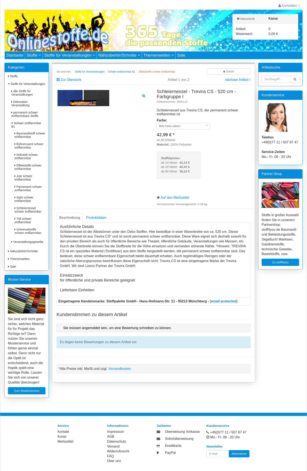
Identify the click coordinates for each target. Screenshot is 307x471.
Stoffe (34, 55)
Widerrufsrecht (118, 451)
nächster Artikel (237, 80)
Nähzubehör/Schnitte (119, 55)
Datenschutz (116, 441)
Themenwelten (158, 55)
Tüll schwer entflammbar (22, 220)
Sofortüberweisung (179, 438)
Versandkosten (119, 368)
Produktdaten (96, 217)
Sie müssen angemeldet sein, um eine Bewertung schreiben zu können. (117, 328)
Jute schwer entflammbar (23, 177)
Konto (62, 436)
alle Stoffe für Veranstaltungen (22, 92)
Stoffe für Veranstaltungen (69, 55)
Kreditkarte (173, 446)
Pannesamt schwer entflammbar (28, 188)
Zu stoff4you (280, 262)
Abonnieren (239, 453)
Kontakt (63, 431)
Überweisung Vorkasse (182, 431)
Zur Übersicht (71, 80)
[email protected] (223, 301)
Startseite (14, 55)
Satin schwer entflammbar (23, 199)
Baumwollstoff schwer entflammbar (29, 135)
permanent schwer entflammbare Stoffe (24, 114)
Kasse (273, 18)
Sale (181, 55)
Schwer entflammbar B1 (26, 124)
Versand (113, 446)
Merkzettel (65, 441)
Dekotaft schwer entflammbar (26, 156)
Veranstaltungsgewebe (27, 242)
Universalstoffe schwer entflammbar (27, 231)
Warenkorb (246, 18)
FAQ (110, 456)
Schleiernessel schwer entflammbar (27, 209)
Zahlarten (164, 425)
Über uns (114, 461)
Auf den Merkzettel (175, 197)
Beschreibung (69, 217)
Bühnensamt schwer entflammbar (28, 145)
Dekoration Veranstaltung (20, 103)
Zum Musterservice (26, 390)
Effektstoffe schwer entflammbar (28, 167)
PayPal (170, 453)
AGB (110, 436)
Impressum (115, 431)
